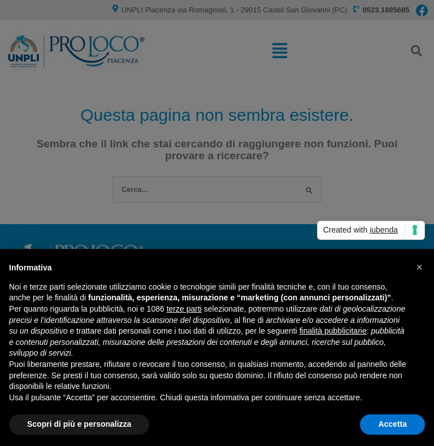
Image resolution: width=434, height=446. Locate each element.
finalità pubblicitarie (333, 330)
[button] (419, 267)
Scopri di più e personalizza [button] (79, 423)
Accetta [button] (392, 423)
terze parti (184, 308)
